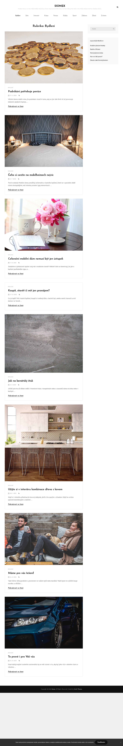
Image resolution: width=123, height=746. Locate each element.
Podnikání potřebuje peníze (24, 91)
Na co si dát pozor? (96, 56)
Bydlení (17, 15)
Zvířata (103, 15)
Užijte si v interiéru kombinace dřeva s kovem (35, 489)
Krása (46, 15)
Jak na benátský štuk (20, 381)
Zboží (94, 15)
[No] (121, 742)
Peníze (55, 15)
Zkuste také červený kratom (99, 60)
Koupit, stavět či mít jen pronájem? (29, 290)
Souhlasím (101, 742)
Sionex (59, 6)
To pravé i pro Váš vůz (21, 656)
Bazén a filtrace (95, 49)
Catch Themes (78, 689)
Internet (36, 15)
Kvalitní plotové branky (97, 45)
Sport (75, 15)
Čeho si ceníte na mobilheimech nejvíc (31, 175)
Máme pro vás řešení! (21, 573)
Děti (27, 15)
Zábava (84, 15)
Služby (65, 15)
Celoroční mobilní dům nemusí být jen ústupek (35, 259)
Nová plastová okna (96, 53)
